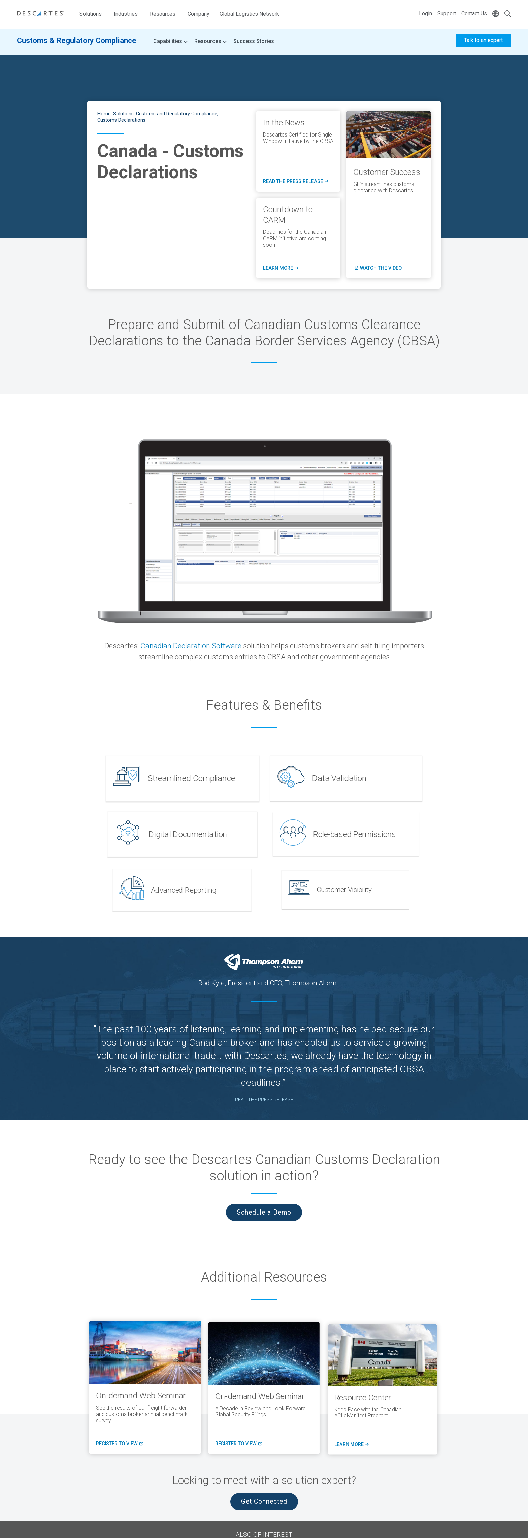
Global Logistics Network (249, 14)
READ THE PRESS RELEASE (264, 1099)
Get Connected (264, 1501)
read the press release (295, 181)
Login (425, 13)
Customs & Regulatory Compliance (76, 42)
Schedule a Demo (264, 1212)
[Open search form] (507, 14)
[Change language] (495, 14)
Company (198, 14)
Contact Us (474, 13)
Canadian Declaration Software (190, 646)
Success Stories (253, 43)
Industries (126, 14)
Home (104, 114)
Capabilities (170, 44)
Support (446, 13)
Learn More (353, 1448)
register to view (119, 1445)
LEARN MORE (280, 268)
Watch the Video (381, 268)
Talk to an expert (483, 43)
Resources (162, 14)
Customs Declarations (121, 120)
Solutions (90, 14)
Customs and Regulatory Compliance (176, 114)
